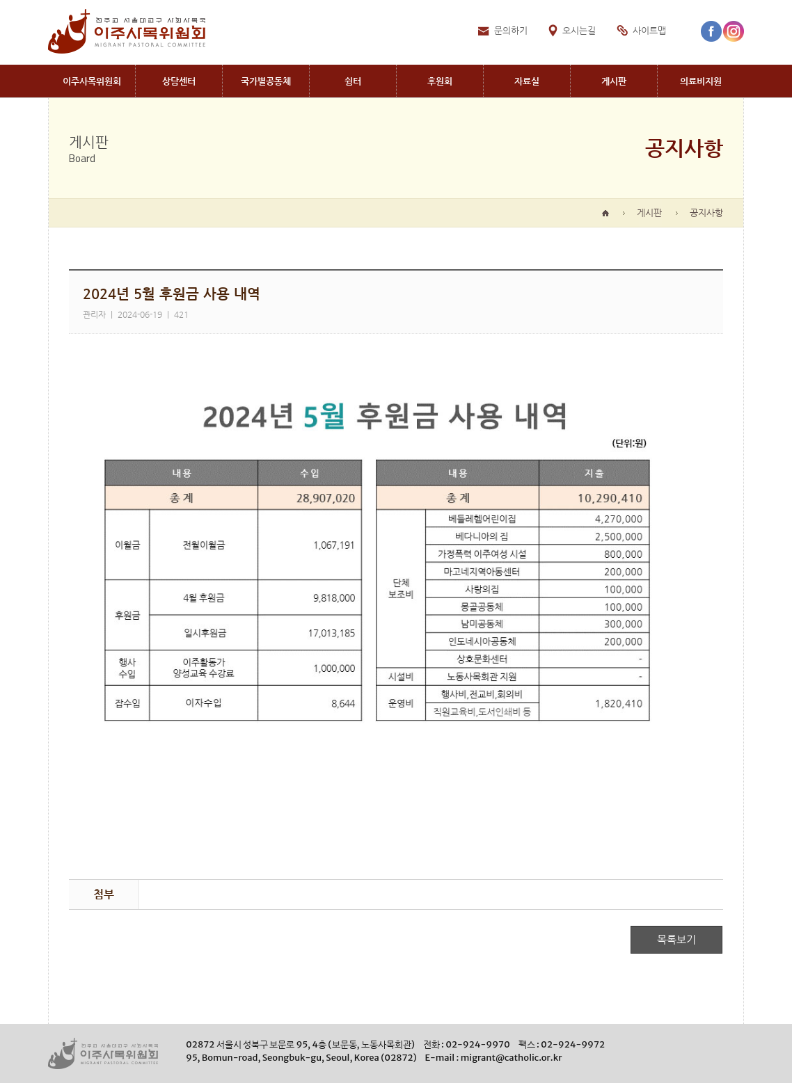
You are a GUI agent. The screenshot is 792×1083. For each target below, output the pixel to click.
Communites (266, 81)
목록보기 (676, 939)
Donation (440, 81)
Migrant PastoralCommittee (91, 81)
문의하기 (511, 30)
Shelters (353, 81)
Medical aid (701, 81)
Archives (527, 81)
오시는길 (579, 30)
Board (614, 81)
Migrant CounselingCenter (179, 81)
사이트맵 (649, 30)
